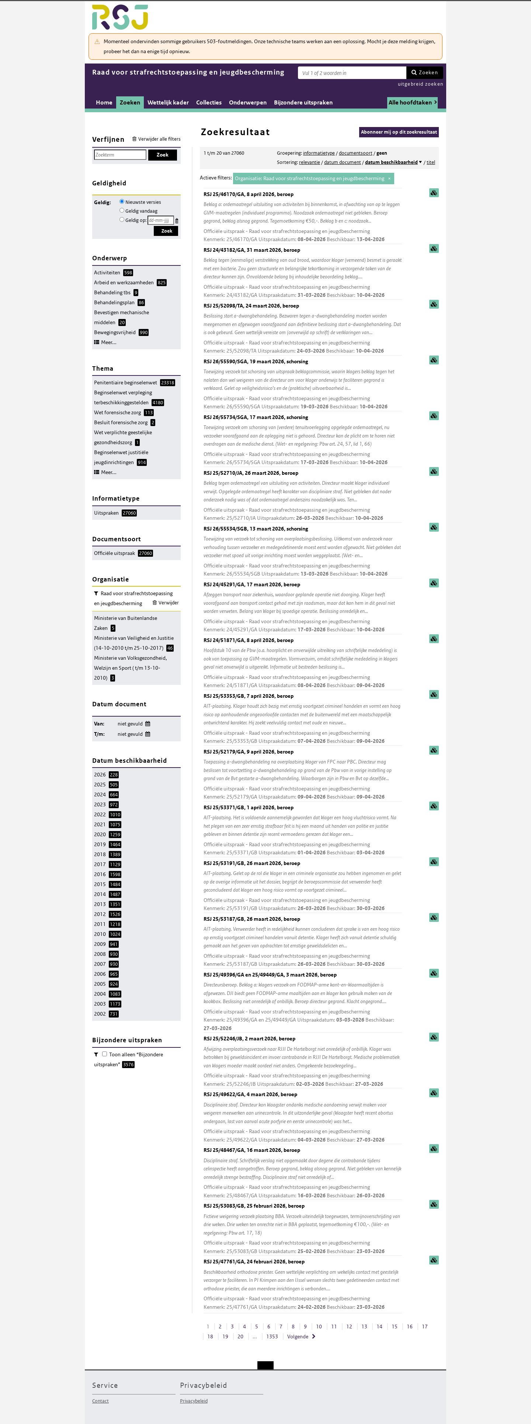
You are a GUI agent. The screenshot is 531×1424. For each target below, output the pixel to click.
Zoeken (428, 72)
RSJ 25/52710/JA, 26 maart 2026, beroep (303, 496)
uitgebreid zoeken (420, 84)
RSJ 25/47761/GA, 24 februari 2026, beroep (303, 1284)
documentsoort (355, 153)
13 (364, 1326)
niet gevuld (130, 723)
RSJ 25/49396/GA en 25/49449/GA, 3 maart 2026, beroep (303, 1002)
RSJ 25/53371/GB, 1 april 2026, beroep (303, 830)
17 (425, 1326)
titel (431, 162)
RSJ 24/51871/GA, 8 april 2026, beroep (303, 663)
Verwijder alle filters (159, 139)
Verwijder (169, 603)
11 (334, 1326)
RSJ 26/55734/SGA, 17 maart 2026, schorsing (303, 440)
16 (410, 1326)
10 (319, 1326)
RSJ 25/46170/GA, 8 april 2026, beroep (303, 217)
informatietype (319, 153)
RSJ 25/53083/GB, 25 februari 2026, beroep (303, 1228)
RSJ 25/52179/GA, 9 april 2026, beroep (303, 774)
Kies (177, 219)
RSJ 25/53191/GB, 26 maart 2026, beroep (303, 886)
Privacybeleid (194, 1401)
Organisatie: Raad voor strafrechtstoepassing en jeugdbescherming (309, 178)
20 (240, 1336)
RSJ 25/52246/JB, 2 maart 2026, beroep (303, 1061)
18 (210, 1336)
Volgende (297, 1336)
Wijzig (147, 722)
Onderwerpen (248, 102)
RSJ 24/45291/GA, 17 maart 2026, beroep (303, 607)
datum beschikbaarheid (391, 162)
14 (379, 1326)
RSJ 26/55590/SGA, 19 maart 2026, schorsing (303, 384)
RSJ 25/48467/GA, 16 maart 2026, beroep (303, 1173)
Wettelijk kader (168, 102)
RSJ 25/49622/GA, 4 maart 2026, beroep (303, 1117)
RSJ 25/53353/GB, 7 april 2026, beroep (303, 719)
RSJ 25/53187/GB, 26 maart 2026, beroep (303, 942)
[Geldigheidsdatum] (161, 220)
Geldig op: (135, 220)
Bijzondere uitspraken (303, 102)
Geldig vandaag (141, 211)
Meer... (109, 342)
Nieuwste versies (143, 202)
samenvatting (434, 192)
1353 (272, 1336)
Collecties (209, 102)
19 (225, 1336)
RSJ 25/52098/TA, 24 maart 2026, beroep (303, 328)
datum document (342, 162)
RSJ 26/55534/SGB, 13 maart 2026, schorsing (303, 551)
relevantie (309, 162)
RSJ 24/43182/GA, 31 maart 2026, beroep (303, 273)
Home (104, 102)
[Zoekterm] (352, 72)
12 (349, 1326)
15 (395, 1326)
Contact (100, 1401)
